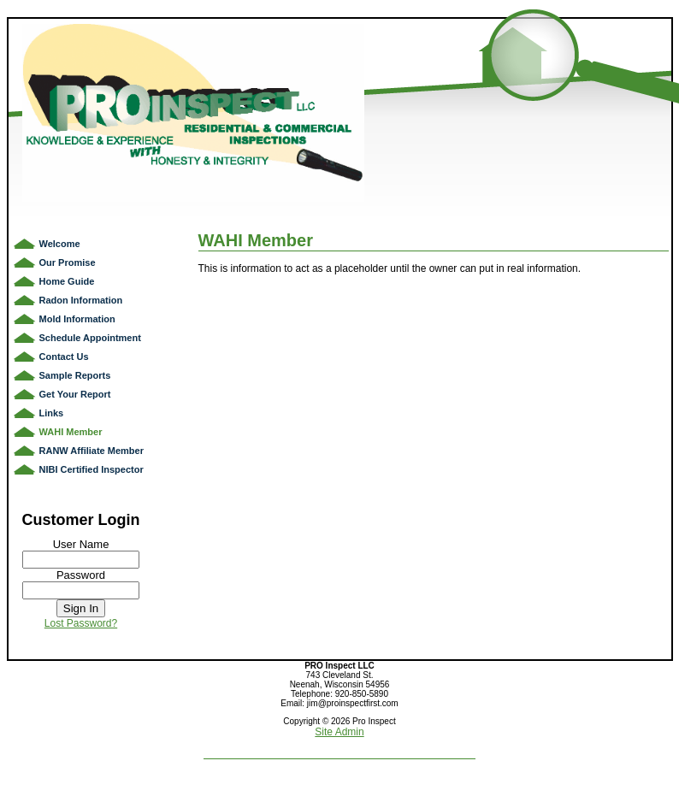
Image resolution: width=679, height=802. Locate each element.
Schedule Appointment (90, 338)
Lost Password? (80, 623)
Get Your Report (75, 394)
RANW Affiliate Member (91, 450)
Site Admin (339, 732)
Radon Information (81, 300)
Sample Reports (75, 375)
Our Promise (67, 262)
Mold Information (77, 319)
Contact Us (64, 356)
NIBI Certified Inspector (91, 469)
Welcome (59, 244)
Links (51, 413)
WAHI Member (71, 432)
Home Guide (67, 281)
